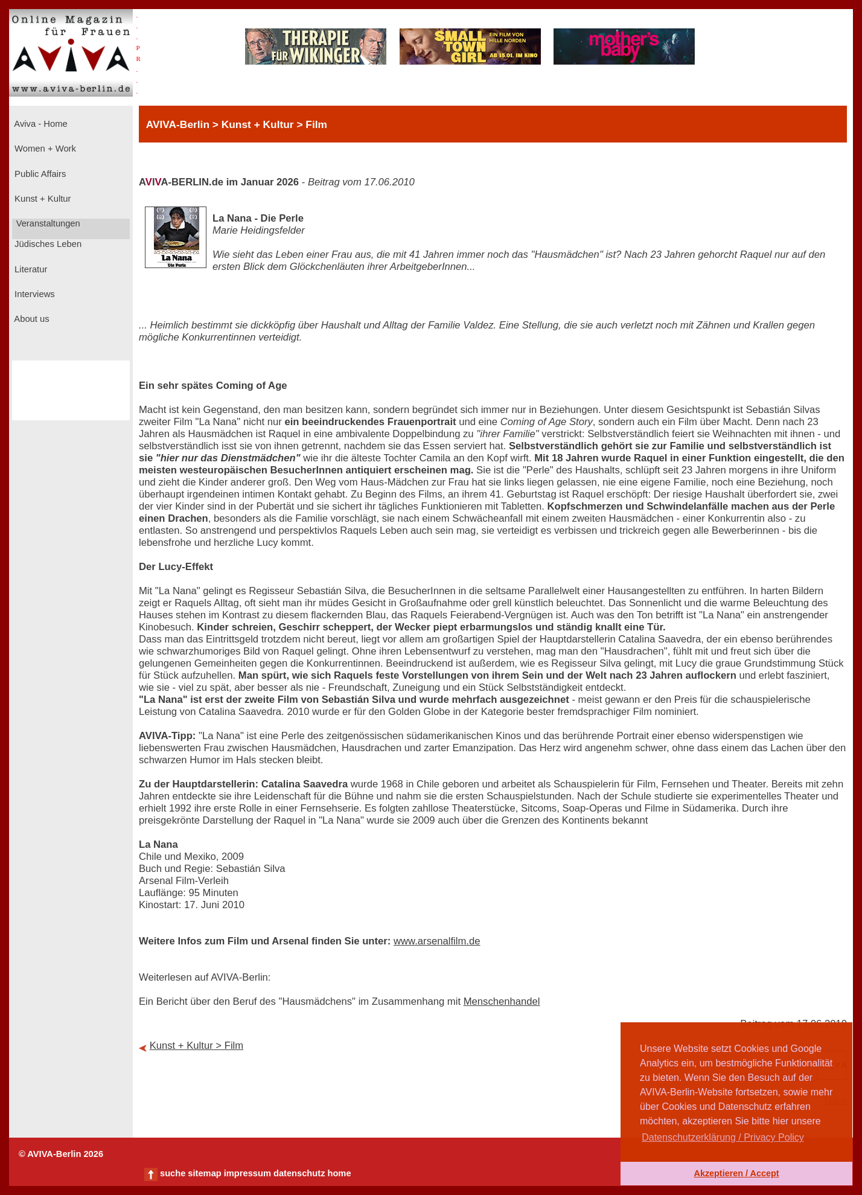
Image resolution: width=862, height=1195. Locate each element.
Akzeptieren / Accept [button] (736, 1173)
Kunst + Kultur (41, 198)
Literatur (29, 269)
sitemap (204, 1173)
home (339, 1173)
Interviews (33, 294)
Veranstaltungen (47, 223)
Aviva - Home (40, 124)
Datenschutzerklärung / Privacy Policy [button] (723, 1137)
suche (172, 1173)
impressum (247, 1173)
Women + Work (44, 148)
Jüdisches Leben (46, 244)
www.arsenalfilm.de (437, 941)
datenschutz (299, 1173)
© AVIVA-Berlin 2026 (61, 1154)
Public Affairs (39, 174)
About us (30, 319)
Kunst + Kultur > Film (197, 1045)
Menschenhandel (502, 1001)
